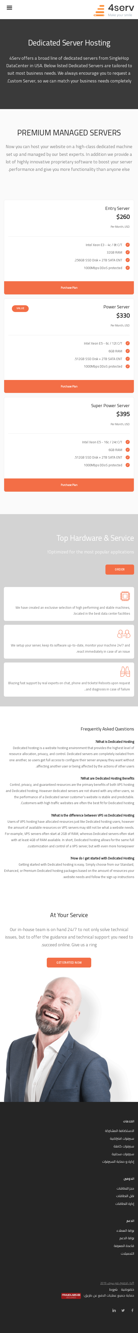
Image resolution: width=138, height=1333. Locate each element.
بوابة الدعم (126, 1238)
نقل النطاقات (125, 1196)
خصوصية (127, 1289)
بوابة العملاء (125, 1230)
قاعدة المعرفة (124, 1246)
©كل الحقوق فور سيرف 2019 (117, 1283)
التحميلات (127, 1253)
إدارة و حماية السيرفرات (118, 1161)
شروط (113, 1289)
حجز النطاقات (125, 1188)
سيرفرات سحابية (123, 1154)
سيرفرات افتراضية (122, 1138)
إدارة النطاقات (124, 1203)
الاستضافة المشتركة (119, 1131)
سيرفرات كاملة (123, 1146)
